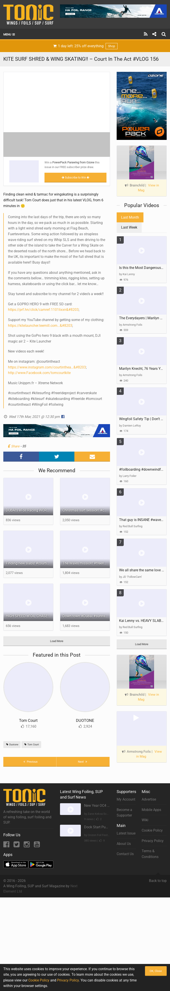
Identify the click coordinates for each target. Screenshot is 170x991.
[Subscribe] (146, 34)
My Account (126, 799)
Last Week (129, 227)
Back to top (158, 879)
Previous (30, 761)
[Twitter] (17, 846)
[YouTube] (37, 846)
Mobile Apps (151, 810)
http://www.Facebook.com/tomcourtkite (39, 373)
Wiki (145, 820)
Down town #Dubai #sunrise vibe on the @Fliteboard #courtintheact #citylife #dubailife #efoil (86, 616)
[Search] (164, 34)
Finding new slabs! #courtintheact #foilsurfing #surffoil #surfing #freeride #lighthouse (29, 563)
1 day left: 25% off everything (85, 46)
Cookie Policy (152, 830)
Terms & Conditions (150, 854)
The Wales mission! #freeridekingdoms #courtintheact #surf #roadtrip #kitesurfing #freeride (86, 563)
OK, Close (156, 971)
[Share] (154, 34)
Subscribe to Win (75, 177)
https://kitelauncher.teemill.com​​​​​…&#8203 (40, 325)
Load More (56, 641)
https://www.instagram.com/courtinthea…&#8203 (47, 367)
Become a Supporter (124, 813)
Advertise (149, 799)
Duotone (12, 744)
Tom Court (28, 720)
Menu (9, 34)
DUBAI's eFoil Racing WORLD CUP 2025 (29, 510)
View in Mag (148, 187)
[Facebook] (6, 846)
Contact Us (125, 854)
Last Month (130, 217)
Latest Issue (126, 833)
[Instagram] (27, 846)
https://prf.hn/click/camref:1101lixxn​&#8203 (43, 309)
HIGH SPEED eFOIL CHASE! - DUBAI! (29, 616)
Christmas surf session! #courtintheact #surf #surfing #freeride (86, 510)
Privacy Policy (153, 841)
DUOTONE (85, 720)
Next (83, 761)
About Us (124, 844)
